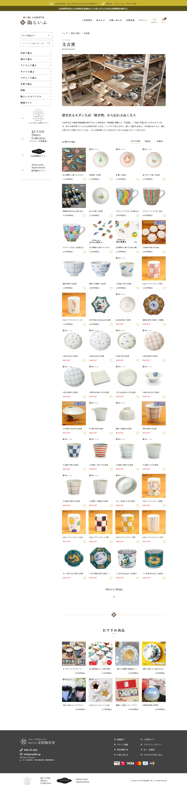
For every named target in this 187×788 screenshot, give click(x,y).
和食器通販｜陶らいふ (149, 781)
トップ (65, 33)
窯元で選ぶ (75, 33)
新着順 (159, 141)
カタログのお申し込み (152, 755)
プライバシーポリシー (152, 744)
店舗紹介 (120, 739)
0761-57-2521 (119, 3)
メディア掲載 (122, 744)
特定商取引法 (122, 750)
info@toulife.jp (32, 754)
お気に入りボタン (84, 179)
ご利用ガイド (149, 739)
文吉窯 (86, 33)
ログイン (143, 20)
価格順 (147, 141)
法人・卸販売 (149, 750)
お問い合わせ (115, 20)
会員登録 (130, 20)
